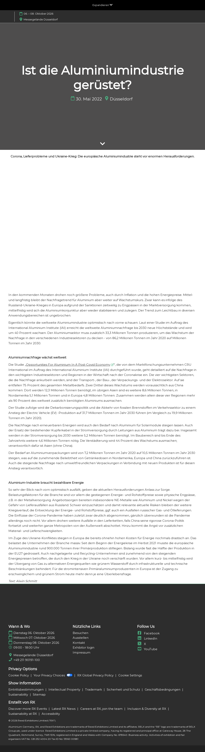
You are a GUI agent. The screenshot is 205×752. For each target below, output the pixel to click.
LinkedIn (147, 638)
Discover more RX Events (28, 709)
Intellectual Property (64, 689)
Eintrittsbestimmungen (26, 689)
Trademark (94, 689)
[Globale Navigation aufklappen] (102, 5)
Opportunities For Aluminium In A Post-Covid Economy (68, 364)
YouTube (147, 649)
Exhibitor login (83, 647)
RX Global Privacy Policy (95, 675)
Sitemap (39, 694)
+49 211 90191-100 (26, 660)
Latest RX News (64, 709)
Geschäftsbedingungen (163, 689)
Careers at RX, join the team (101, 709)
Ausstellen (80, 638)
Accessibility (51, 714)
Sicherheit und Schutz (124, 689)
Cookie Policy (19, 675)
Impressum (81, 652)
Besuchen (80, 633)
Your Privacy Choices (53, 675)
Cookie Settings (130, 675)
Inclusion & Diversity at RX (147, 709)
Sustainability (18, 694)
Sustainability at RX (23, 714)
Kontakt (79, 643)
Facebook (148, 633)
